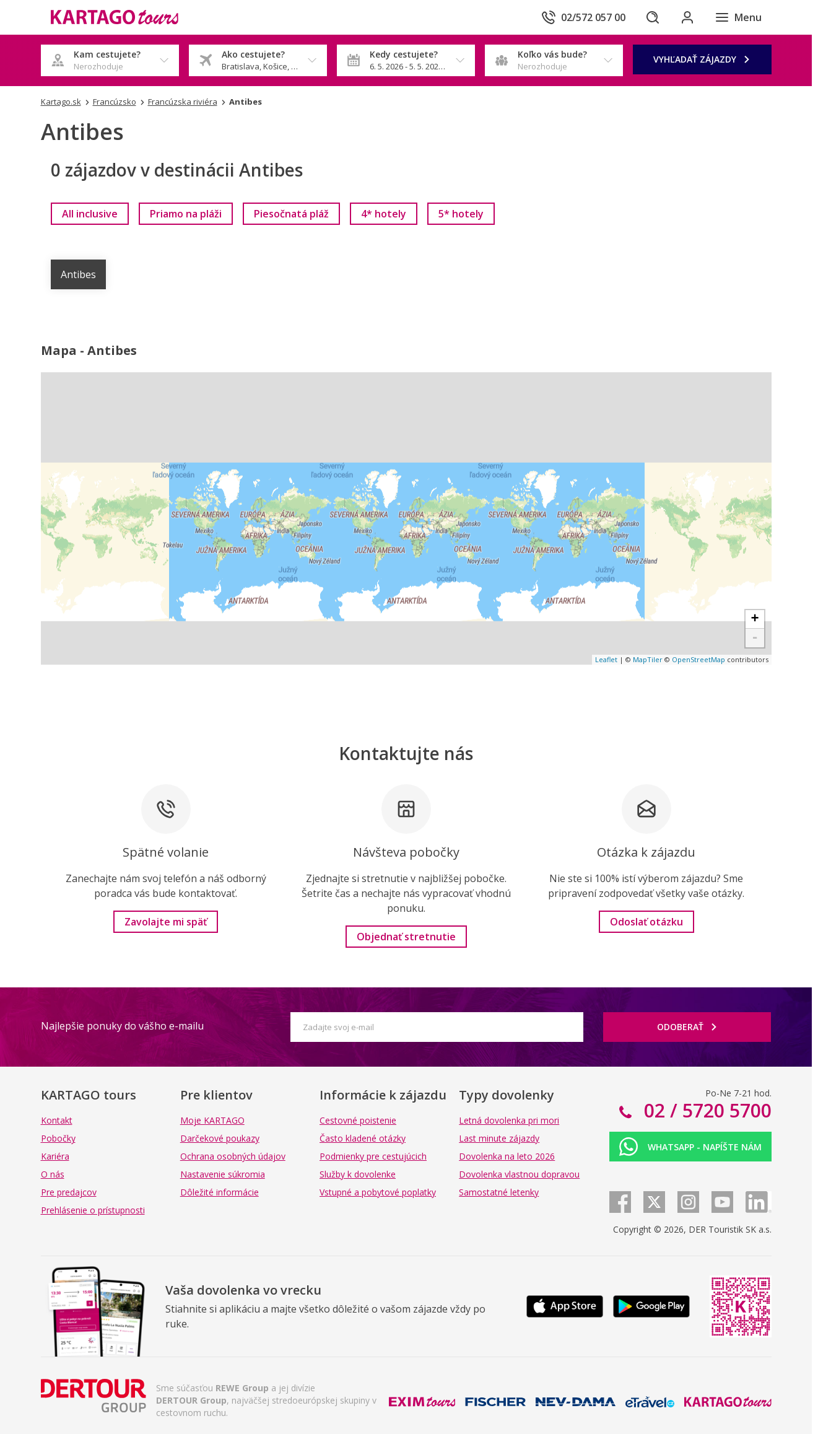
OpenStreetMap (698, 659)
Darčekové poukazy (219, 1138)
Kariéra (55, 1156)
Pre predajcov (69, 1192)
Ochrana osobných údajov (232, 1156)
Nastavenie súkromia (222, 1174)
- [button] (755, 638)
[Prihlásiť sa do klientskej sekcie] (687, 17)
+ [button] (755, 619)
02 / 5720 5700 (705, 1110)
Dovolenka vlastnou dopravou (519, 1174)
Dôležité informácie (219, 1192)
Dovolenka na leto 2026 (507, 1156)
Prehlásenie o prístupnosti (93, 1210)
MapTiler (648, 659)
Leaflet (606, 659)
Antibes (78, 274)
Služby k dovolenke (358, 1174)
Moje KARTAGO (212, 1120)
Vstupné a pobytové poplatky (378, 1192)
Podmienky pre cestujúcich (373, 1156)
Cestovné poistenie (358, 1120)
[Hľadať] (652, 17)
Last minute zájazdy (499, 1138)
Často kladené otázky (363, 1138)
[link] (90, 214)
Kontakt (56, 1120)
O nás (52, 1174)
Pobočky (58, 1138)
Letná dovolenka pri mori (509, 1120)
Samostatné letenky (499, 1192)
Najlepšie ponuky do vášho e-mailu (122, 1026)
